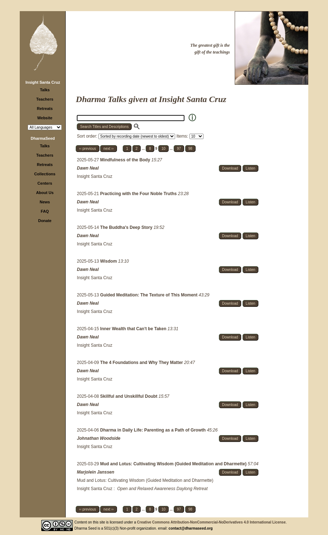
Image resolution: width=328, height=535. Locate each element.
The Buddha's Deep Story (127, 227)
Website (44, 118)
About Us (44, 192)
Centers (44, 183)
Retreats (45, 108)
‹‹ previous (87, 149)
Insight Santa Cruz (42, 82)
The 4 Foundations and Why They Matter (142, 362)
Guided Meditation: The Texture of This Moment (149, 295)
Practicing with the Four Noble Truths (139, 193)
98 (190, 149)
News (44, 202)
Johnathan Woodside (98, 438)
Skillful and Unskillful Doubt (129, 396)
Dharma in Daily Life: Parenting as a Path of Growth (153, 430)
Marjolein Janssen (95, 472)
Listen (251, 168)
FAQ (45, 211)
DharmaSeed (43, 138)
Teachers (44, 99)
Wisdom (109, 261)
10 (163, 149)
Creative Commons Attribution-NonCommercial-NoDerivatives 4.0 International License (211, 522)
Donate (44, 220)
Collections (44, 174)
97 (179, 149)
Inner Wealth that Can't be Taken (134, 328)
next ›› (108, 149)
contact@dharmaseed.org (191, 528)
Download (230, 168)
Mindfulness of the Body (125, 159)
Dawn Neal (88, 168)
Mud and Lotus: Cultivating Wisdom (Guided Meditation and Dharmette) (174, 463)
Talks (45, 90)
